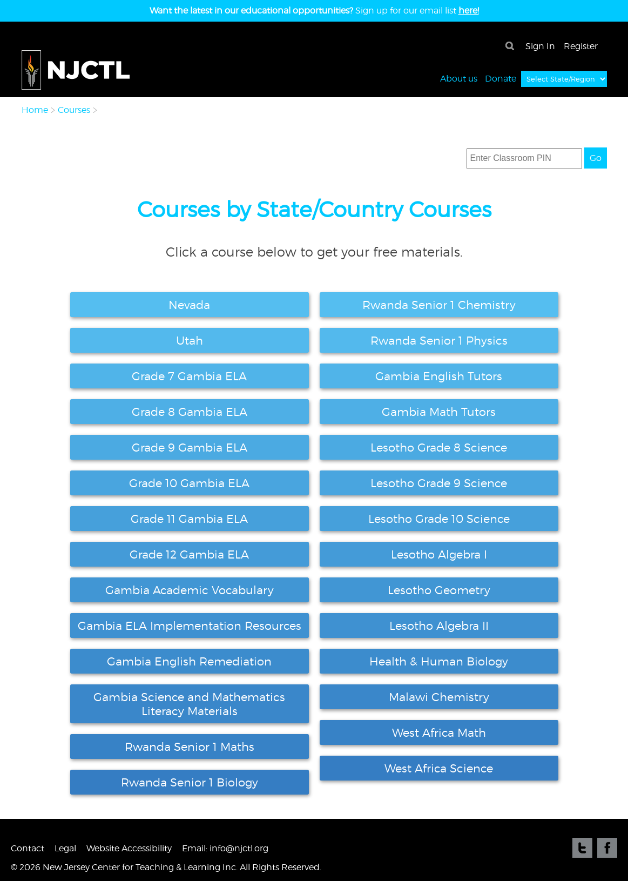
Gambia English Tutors (438, 376)
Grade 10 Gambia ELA (189, 483)
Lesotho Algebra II (439, 625)
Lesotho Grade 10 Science (439, 519)
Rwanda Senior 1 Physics (439, 340)
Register (581, 46)
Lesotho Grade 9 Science (438, 483)
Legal (65, 848)
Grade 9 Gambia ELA (189, 447)
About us (458, 78)
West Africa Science (438, 768)
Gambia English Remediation (189, 661)
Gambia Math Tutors (439, 412)
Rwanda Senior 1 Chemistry (439, 305)
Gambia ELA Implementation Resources (189, 625)
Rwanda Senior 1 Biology (189, 782)
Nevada (189, 305)
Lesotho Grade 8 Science (438, 447)
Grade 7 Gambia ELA (189, 376)
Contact (27, 848)
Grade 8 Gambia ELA (189, 412)
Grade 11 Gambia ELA (189, 519)
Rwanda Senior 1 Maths (189, 746)
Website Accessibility (129, 848)
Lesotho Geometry (439, 590)
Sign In (540, 46)
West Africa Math (439, 732)
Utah (189, 340)
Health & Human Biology (438, 661)
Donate (500, 78)
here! (468, 10)
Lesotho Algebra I (439, 554)
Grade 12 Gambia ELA (189, 554)
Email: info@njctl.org (225, 848)
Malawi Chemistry (439, 697)
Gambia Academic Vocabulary (189, 590)
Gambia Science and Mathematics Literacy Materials (189, 704)
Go (596, 158)
